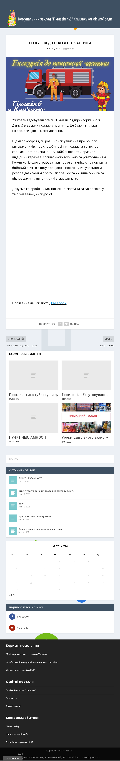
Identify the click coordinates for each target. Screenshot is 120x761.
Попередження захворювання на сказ (40, 529)
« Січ (12, 595)
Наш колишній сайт (17, 734)
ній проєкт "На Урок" (24, 690)
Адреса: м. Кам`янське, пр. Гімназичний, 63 (42, 757)
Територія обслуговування (85, 395)
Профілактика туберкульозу (33, 395)
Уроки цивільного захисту (85, 438)
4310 (20, 503)
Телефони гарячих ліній (19, 742)
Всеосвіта (11, 698)
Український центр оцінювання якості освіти (32, 662)
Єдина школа (13, 706)
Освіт (9, 690)
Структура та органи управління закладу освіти (46, 491)
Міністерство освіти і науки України (26, 654)
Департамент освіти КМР (20, 670)
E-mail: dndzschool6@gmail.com (83, 757)
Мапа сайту (12, 726)
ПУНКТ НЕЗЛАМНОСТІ (27, 438)
